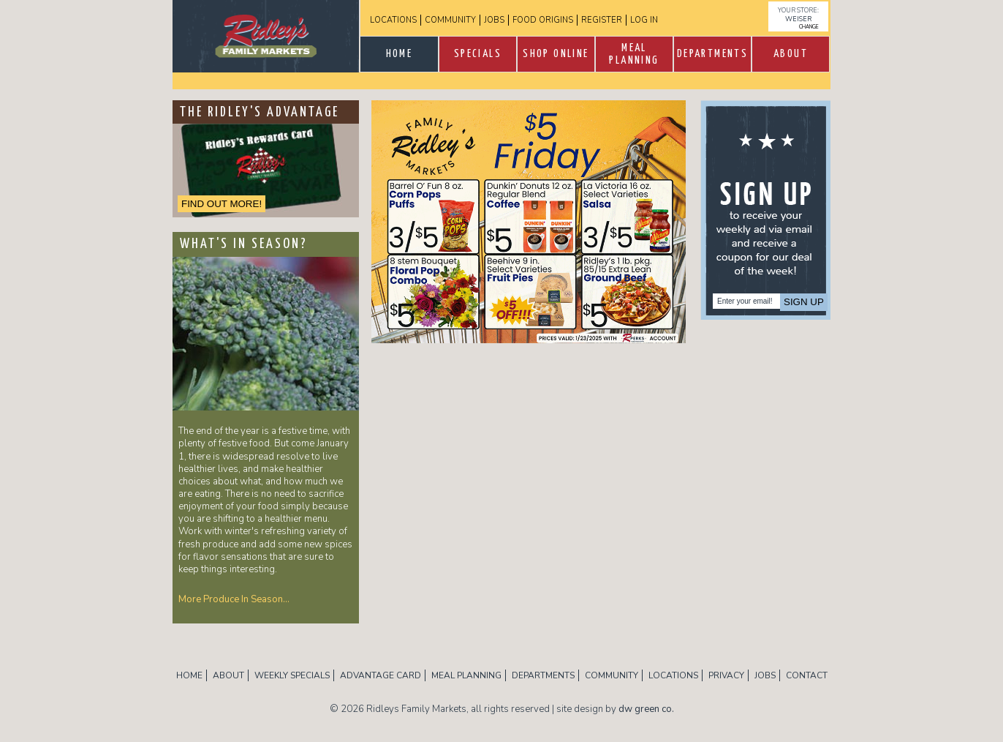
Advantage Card (380, 675)
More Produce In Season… (233, 599)
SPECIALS (478, 53)
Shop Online (555, 53)
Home (399, 53)
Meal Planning (634, 54)
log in (644, 20)
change (809, 26)
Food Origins (542, 20)
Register (601, 20)
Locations (393, 20)
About (790, 53)
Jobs (494, 20)
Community (450, 20)
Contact (807, 675)
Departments (712, 53)
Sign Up (804, 301)
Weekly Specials (292, 675)
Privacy (726, 675)
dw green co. (646, 709)
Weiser (798, 19)
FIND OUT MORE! (221, 203)
